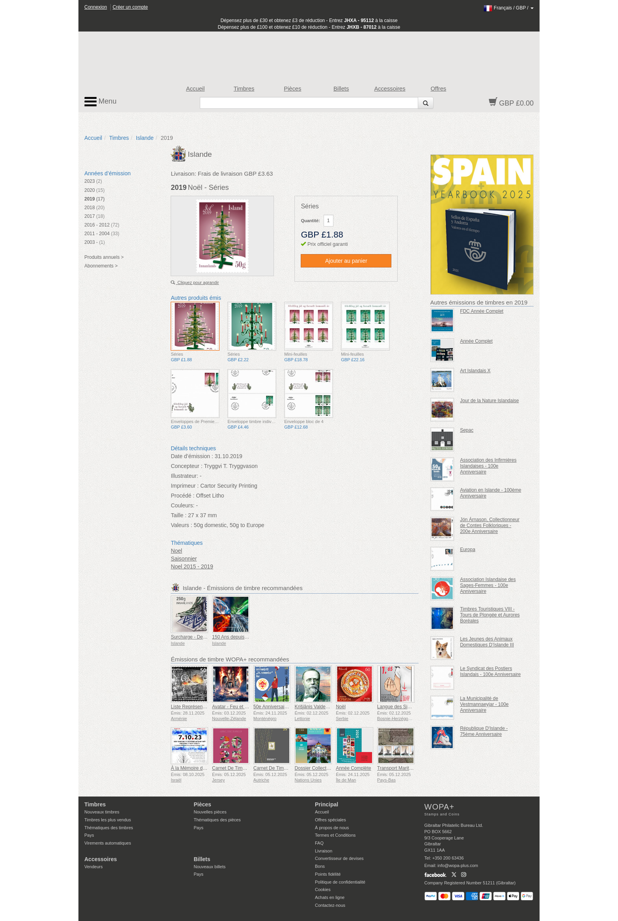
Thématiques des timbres (108, 827)
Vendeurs (93, 866)
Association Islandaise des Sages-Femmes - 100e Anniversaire (488, 585)
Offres (438, 88)
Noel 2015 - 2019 (192, 566)
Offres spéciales (330, 819)
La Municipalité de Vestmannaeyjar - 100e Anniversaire (484, 704)
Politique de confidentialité (340, 882)
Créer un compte (130, 7)
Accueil (195, 88)
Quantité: (310, 220)
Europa (467, 549)
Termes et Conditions (335, 835)
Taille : (178, 515)
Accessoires (389, 88)
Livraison (323, 851)
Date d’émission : (192, 456)
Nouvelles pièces (210, 812)
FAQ (319, 843)
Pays (89, 835)
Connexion (95, 7)
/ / (509, 8)
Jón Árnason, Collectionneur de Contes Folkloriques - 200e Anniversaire (489, 525)
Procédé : (182, 495)
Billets (341, 88)
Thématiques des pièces (217, 819)
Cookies (323, 889)
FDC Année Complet (481, 311)
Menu (100, 101)
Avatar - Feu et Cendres (237, 706)
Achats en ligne (329, 897)
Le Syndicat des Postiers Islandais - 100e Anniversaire (490, 671)
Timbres (244, 88)
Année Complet (476, 341)
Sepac (466, 430)
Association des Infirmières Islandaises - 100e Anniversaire (488, 466)
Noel (176, 551)
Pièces (292, 88)
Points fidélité (328, 874)
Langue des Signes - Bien (404, 706)
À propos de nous (332, 827)
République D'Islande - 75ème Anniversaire (484, 731)
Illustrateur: (184, 476)
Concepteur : (186, 466)
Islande (145, 138)
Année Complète (353, 768)
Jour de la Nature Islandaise (489, 400)
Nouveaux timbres (101, 812)
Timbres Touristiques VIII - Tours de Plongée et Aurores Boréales (489, 615)
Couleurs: (182, 505)
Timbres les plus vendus (107, 819)
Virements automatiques (107, 843)
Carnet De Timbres (232, 768)
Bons (320, 866)
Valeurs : (181, 525)
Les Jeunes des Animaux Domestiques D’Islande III (487, 642)
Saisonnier (184, 558)
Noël (341, 706)
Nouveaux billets (210, 866)
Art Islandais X (475, 370)
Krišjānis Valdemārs (315, 706)
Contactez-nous (330, 905)
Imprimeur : (185, 486)
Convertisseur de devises (339, 858)
